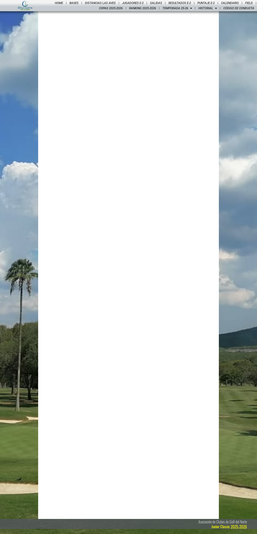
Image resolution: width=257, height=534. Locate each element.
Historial (207, 8)
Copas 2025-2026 (111, 8)
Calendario (230, 3)
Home (59, 3)
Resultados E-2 (179, 3)
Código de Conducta (238, 8)
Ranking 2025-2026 (142, 8)
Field (249, 3)
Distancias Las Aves (100, 3)
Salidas (156, 3)
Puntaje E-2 (206, 3)
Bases (74, 3)
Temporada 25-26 (177, 8)
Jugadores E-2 (133, 3)
